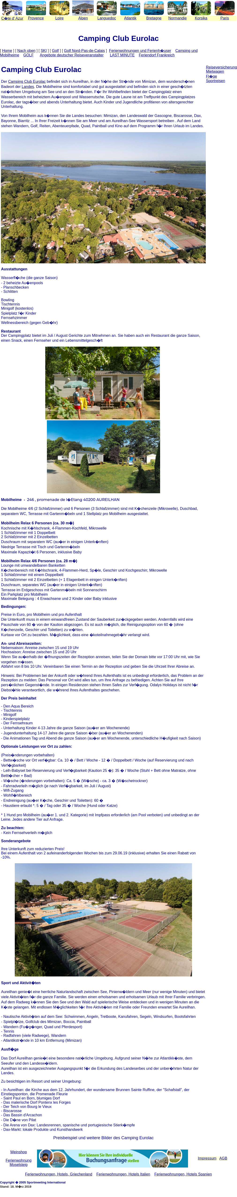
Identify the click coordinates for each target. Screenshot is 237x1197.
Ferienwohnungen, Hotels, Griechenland (58, 1174)
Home (7, 51)
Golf (55, 51)
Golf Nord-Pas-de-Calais (84, 51)
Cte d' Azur (12, 18)
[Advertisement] (221, 124)
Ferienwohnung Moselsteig (18, 1162)
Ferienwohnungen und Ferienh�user (140, 51)
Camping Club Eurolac (27, 81)
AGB (223, 1158)
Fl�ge (211, 76)
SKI (44, 51)
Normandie (177, 18)
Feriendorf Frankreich (157, 55)
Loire (59, 18)
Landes (28, 87)
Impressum (207, 1158)
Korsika (201, 18)
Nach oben (26, 51)
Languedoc (107, 18)
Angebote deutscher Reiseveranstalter (72, 55)
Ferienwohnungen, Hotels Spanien (183, 1174)
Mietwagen (215, 71)
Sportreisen (215, 81)
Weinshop (18, 1152)
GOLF (28, 55)
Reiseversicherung (221, 67)
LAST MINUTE (122, 55)
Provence (36, 18)
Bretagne (154, 18)
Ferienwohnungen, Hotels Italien (123, 1174)
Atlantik (130, 18)
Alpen (83, 18)
